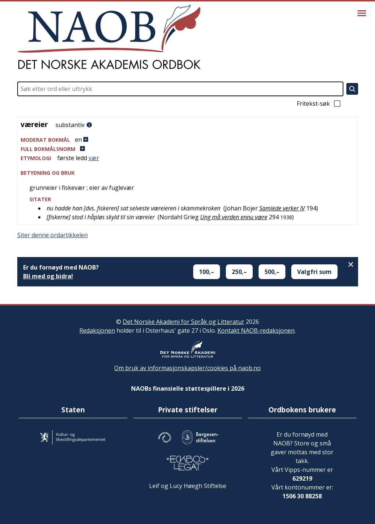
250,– (239, 272)
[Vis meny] (361, 13)
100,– (206, 272)
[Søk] (352, 89)
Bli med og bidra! (48, 276)
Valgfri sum (314, 272)
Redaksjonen (97, 330)
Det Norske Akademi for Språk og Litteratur (183, 322)
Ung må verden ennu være (233, 217)
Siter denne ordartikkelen (52, 235)
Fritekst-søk (319, 103)
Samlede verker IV (282, 208)
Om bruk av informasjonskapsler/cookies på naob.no (187, 368)
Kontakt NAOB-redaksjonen (256, 330)
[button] (188, 139)
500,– (272, 272)
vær (94, 158)
